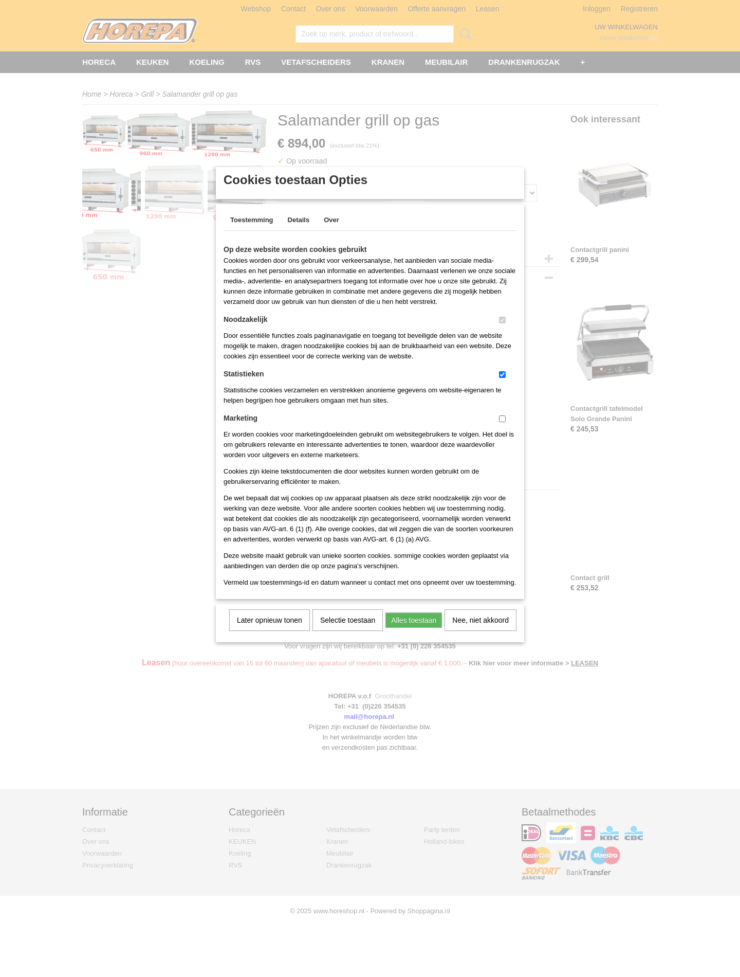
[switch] (502, 333)
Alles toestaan (413, 633)
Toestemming (251, 233)
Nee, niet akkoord (480, 633)
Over (331, 233)
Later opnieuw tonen (269, 633)
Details (299, 233)
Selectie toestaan (347, 633)
